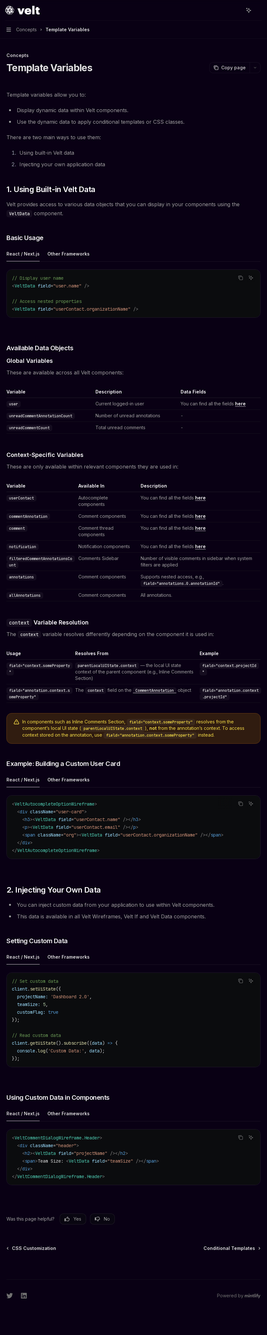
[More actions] (258, 10)
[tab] (23, 253)
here (240, 403)
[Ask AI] (251, 278)
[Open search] (237, 10)
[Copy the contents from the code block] (240, 278)
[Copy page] (229, 67)
